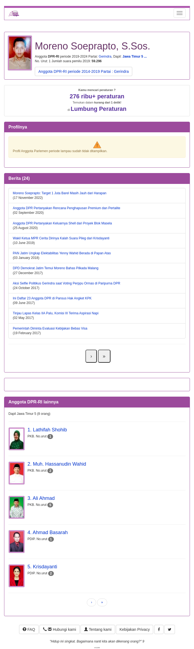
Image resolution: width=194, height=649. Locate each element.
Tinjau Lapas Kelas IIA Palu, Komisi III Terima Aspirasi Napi (55, 313)
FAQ (29, 629)
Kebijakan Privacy (134, 629)
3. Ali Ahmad (41, 498)
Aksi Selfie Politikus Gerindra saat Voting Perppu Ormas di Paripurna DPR (66, 283)
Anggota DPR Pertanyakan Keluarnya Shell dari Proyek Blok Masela (62, 223)
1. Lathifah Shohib (47, 429)
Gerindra (105, 56)
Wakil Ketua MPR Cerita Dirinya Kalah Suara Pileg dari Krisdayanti (61, 238)
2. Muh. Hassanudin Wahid (56, 464)
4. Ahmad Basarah (47, 532)
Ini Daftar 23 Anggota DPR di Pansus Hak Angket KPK (52, 298)
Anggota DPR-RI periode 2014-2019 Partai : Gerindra (83, 71)
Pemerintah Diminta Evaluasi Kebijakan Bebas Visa (50, 328)
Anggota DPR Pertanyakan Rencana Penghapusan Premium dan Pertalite (66, 208)
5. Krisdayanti (42, 566)
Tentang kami (98, 629)
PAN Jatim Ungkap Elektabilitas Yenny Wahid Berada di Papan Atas (62, 253)
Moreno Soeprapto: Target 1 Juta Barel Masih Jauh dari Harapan (59, 193)
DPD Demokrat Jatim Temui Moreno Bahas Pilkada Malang (55, 268)
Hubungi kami (59, 629)
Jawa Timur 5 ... (134, 56)
